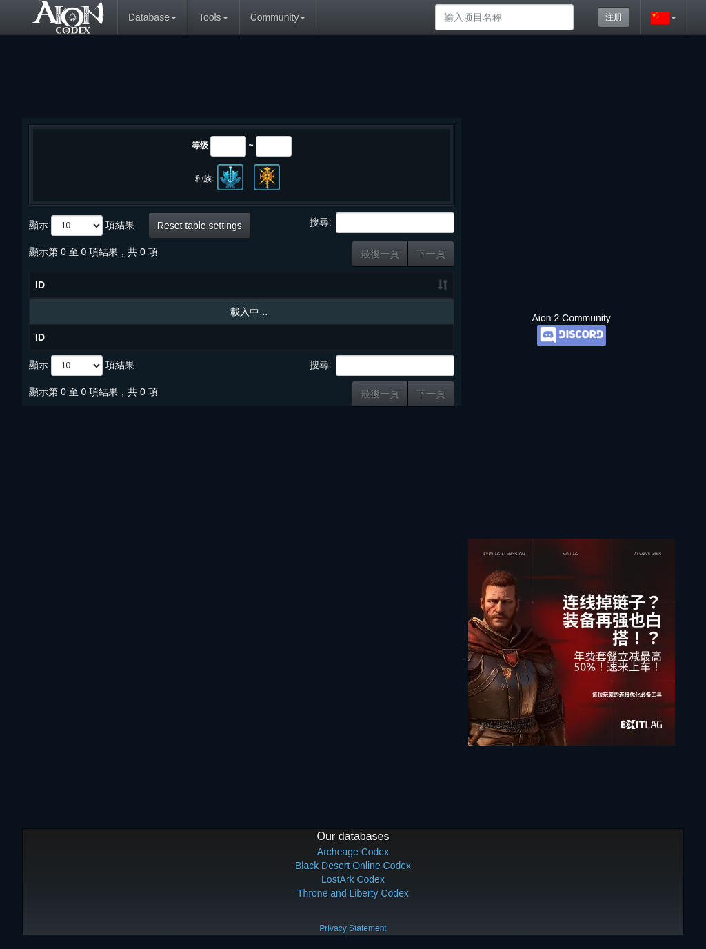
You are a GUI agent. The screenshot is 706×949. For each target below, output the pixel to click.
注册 (613, 17)
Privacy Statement (352, 928)
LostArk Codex (353, 879)
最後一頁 (380, 253)
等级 (200, 145)
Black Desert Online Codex (353, 865)
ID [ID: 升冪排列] (40, 284)
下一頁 (430, 253)
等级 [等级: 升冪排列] (315, 284)
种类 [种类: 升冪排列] (368, 284)
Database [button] (152, 17)
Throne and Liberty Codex (353, 893)
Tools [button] (213, 17)
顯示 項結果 (81, 225)
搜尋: (382, 222)
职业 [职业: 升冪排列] (420, 284)
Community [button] (278, 17)
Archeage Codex (353, 851)
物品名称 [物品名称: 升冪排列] (128, 284)
